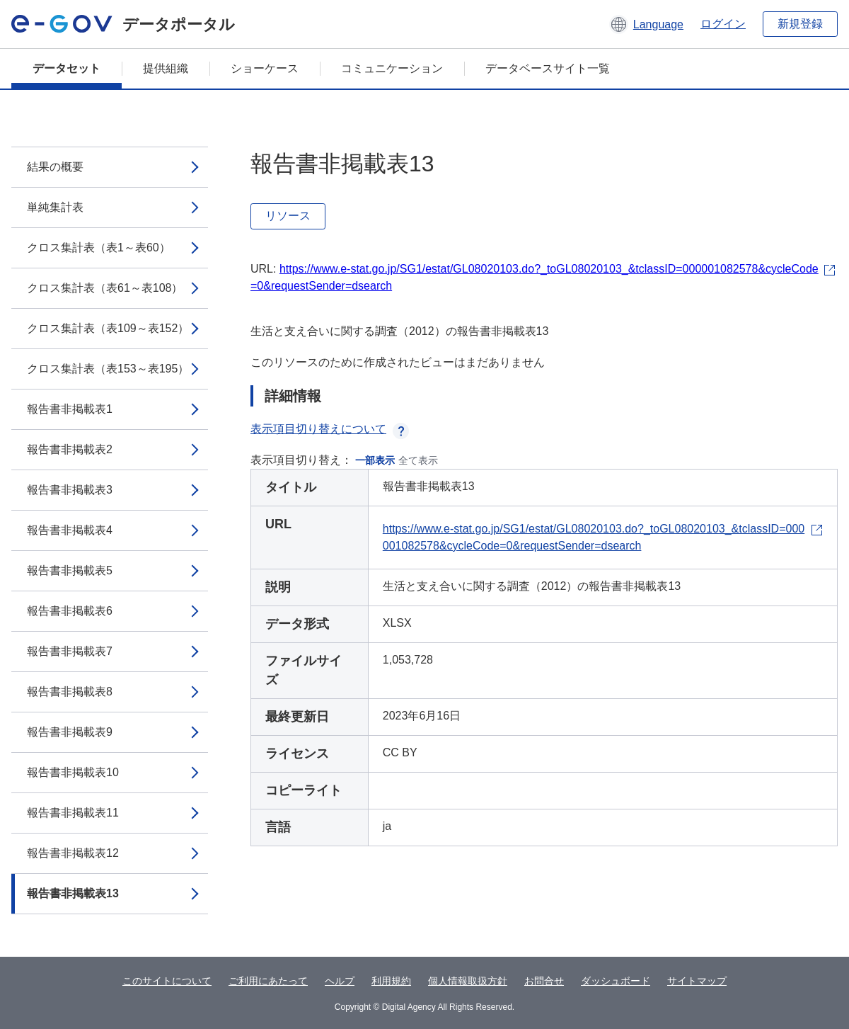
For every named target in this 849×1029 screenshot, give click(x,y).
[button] (646, 24)
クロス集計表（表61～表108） (105, 288)
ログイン (723, 24)
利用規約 (391, 981)
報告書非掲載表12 (73, 853)
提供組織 (165, 68)
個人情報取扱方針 (467, 981)
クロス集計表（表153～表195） (108, 369)
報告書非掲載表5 (69, 570)
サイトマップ (697, 981)
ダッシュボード (615, 981)
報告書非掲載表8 (69, 692)
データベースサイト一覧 (547, 68)
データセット (66, 68)
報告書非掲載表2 (69, 449)
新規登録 (800, 24)
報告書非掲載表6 (69, 611)
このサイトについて (167, 981)
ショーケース (265, 68)
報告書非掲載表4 (69, 530)
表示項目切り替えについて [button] (329, 429)
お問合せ (544, 981)
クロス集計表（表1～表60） (99, 247)
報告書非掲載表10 (73, 772)
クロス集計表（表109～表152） (108, 328)
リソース (288, 216)
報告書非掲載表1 (69, 409)
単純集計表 (55, 207)
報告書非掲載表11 (73, 813)
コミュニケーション (392, 68)
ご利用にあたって (268, 981)
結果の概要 (55, 167)
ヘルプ (339, 981)
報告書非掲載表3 (69, 490)
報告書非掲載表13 (73, 893)
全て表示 (418, 460)
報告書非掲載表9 (69, 732)
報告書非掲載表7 (69, 651)
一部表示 (375, 460)
